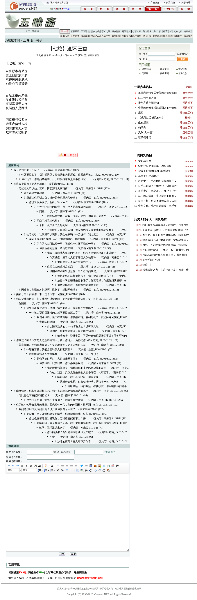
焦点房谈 (167, 35)
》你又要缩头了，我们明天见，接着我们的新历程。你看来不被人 (56, 174)
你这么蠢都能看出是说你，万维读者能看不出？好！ (58, 418)
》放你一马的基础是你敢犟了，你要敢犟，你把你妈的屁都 (88, 280)
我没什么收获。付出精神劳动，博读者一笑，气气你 (89, 381)
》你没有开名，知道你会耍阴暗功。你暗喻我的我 (52, 414)
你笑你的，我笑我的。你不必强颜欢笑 (61, 363)
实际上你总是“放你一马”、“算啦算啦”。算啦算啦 (57, 239)
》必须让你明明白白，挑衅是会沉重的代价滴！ (51, 197)
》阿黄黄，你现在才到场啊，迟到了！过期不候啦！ (48, 289)
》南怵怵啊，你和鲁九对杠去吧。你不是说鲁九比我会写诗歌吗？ (51, 391)
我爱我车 (177, 35)
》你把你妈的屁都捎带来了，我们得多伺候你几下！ (84, 276)
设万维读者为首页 (59, 2)
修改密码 (164, 73)
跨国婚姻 (85, 35)
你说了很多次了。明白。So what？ (48, 202)
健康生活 (188, 31)
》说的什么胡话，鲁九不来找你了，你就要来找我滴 (53, 400)
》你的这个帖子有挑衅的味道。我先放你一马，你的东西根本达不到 (52, 404)
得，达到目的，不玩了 (26, 170)
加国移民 (126, 35)
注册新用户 (109, 452)
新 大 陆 (147, 35)
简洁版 (145, 73)
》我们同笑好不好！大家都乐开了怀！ (56, 358)
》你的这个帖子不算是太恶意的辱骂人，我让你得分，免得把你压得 (52, 340)
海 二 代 (157, 31)
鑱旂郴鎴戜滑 (91, 588)
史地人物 (64, 35)
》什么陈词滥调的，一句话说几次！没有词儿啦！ (72, 326)
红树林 (35, 31)
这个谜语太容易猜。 (35, 193)
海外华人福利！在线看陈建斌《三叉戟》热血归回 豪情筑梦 (55, 578)
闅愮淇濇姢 (135, 588)
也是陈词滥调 (47, 322)
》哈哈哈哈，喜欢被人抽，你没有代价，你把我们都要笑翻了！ (80, 230)
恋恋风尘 (95, 35)
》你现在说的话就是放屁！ (59, 266)
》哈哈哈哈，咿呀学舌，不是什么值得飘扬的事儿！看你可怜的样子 (93, 335)
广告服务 (155, 2)
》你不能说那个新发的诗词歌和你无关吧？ (68, 432)
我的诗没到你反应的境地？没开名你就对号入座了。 (48, 409)
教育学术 (167, 31)
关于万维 (185, 2)
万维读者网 (12, 40)
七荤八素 (136, 31)
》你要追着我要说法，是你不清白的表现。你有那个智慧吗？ (58, 308)
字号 (25, 470)
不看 (52, 437)
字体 (10, 470)
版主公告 (182, 73)
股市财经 (116, 35)
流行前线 (136, 35)
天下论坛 (85, 31)
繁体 (59, 9)
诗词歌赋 (126, 31)
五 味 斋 (65, 31)
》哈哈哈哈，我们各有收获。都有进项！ (78, 377)
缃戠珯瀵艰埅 (121, 588)
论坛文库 (164, 69)
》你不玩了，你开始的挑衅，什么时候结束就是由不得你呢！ (53, 179)
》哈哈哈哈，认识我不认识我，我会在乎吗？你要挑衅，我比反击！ (62, 234)
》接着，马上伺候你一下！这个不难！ (35, 294)
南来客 (47, 55)
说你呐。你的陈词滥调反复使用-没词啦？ (73, 331)
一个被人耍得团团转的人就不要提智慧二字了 (54, 312)
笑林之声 (177, 31)
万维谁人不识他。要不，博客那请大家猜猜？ (44, 188)
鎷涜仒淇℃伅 (106, 588)
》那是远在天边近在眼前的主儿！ (74, 262)
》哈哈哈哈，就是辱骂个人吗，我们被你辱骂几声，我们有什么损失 (72, 423)
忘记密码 (182, 69)
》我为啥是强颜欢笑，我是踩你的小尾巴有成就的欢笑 (75, 368)
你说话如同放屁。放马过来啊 (56, 248)
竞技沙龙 (95, 31)
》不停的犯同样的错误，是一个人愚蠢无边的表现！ (63, 207)
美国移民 (188, 35)
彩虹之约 (105, 31)
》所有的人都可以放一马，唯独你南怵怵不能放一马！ (65, 243)
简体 (53, 9)
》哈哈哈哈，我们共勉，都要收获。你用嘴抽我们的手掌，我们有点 (103, 386)
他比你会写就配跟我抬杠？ (34, 395)
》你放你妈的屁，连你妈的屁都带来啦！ (78, 285)
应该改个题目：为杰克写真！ (30, 184)
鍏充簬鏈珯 (63, 588)
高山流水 (147, 31)
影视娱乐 (157, 35)
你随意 (22, 303)
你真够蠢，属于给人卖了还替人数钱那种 (73, 257)
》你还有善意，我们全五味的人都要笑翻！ (48, 349)
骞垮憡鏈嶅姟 (77, 588)
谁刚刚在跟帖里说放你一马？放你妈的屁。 (74, 271)
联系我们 (170, 2)
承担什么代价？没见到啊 (53, 225)
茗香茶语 (75, 31)
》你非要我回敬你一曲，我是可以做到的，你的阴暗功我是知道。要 (52, 299)
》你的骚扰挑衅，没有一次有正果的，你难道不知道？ (75, 216)
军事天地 (75, 35)
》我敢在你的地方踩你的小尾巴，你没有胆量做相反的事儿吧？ (80, 253)
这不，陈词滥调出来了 (52, 427)
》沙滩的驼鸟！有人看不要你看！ (74, 441)
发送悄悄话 (93, 55)
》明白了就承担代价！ (47, 220)
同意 (41, 211)
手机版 (66, 9)
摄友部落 (116, 31)
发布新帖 (146, 69)
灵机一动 (105, 35)
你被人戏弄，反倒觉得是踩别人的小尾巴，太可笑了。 (80, 372)
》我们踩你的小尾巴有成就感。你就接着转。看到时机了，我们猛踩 (72, 317)
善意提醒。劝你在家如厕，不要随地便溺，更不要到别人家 (52, 345)
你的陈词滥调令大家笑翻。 (44, 354)
